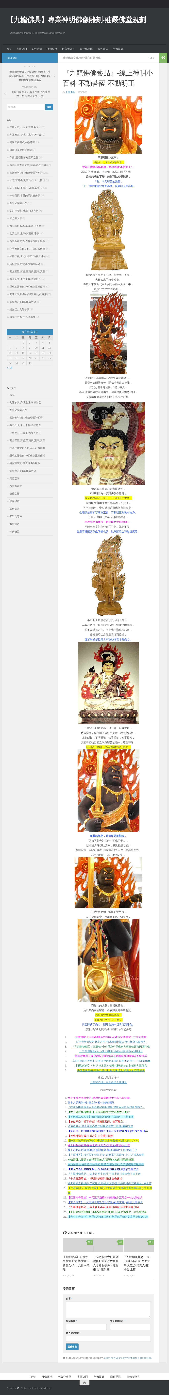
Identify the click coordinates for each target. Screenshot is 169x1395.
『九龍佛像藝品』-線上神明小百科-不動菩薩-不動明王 (111, 1051)
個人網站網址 (73, 1332)
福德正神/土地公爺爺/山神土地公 (28, 256)
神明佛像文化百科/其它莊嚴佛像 (82, 57)
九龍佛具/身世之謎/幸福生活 (25, 134)
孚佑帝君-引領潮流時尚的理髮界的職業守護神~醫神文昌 (100, 1126)
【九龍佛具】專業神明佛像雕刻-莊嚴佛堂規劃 (76, 19)
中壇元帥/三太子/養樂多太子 (25, 127)
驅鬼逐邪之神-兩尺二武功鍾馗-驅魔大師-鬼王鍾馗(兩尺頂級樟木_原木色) (110, 1183)
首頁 (9, 48)
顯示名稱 (71, 1321)
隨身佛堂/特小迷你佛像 (22, 317)
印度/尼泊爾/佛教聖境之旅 (24, 157)
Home (32, 1376)
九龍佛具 (70, 92)
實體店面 (21, 48)
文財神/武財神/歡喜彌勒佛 (24, 210)
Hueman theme (44, 1388)
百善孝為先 (68, 48)
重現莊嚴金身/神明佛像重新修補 (27, 286)
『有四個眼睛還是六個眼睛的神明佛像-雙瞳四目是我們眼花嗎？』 (106, 1107)
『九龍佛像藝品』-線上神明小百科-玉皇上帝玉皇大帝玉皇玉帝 (104, 1173)
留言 (69, 1298)
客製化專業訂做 (18, 203)
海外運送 (103, 48)
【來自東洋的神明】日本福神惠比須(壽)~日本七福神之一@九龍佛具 (110, 1060)
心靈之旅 (14, 493)
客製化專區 (86, 48)
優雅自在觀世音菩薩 (21, 149)
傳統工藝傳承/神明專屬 (22, 142)
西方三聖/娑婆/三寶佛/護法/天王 (27, 271)
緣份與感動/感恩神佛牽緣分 (25, 263)
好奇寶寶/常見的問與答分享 (25, 195)
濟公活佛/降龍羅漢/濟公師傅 (25, 225)
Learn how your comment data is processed (127, 1357)
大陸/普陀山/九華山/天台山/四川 (27, 180)
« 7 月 (10, 367)
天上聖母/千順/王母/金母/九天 (26, 187)
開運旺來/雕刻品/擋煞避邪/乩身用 (28, 294)
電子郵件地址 (117, 1321)
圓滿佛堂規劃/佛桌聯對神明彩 (26, 172)
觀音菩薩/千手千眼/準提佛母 (25, 279)
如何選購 (37, 48)
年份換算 (118, 48)
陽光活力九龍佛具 (19, 309)
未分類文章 (16, 218)
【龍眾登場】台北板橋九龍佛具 (108, 1082)
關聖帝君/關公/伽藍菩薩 (23, 301)
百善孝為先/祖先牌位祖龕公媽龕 (27, 241)
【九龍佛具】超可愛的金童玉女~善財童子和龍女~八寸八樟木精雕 (106, 1154)
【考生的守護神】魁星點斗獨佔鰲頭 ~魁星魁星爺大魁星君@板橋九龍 (108, 1216)
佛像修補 (52, 48)
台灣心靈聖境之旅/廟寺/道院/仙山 (28, 165)
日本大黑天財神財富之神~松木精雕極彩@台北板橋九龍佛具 (111, 1041)
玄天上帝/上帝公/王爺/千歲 (24, 233)
